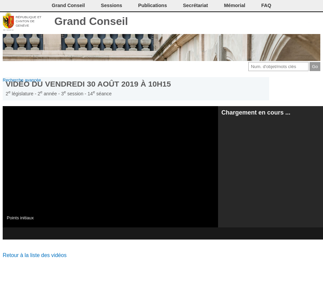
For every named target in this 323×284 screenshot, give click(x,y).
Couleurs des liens (293, 22)
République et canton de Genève (28, 21)
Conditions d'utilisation (282, 22)
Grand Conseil (91, 21)
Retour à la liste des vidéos (35, 255)
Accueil (315, 22)
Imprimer (271, 22)
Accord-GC (304, 22)
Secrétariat (195, 5)
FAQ (266, 5)
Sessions (111, 5)
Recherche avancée (22, 80)
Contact (259, 22)
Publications (152, 5)
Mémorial (234, 5)
